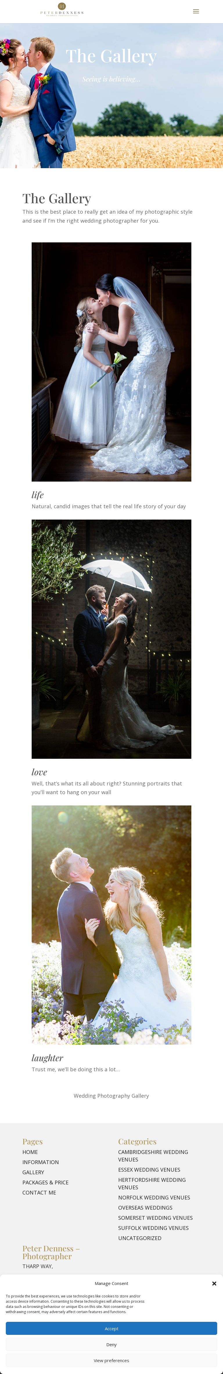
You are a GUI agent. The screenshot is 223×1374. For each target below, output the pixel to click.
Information (40, 1162)
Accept (111, 1328)
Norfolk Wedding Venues (154, 1197)
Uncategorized (139, 1238)
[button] (214, 1283)
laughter (47, 1057)
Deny (111, 1344)
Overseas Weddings (145, 1207)
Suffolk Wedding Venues (153, 1227)
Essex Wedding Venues (149, 1169)
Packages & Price (45, 1182)
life (38, 494)
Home (30, 1151)
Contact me (39, 1192)
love (39, 772)
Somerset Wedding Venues (155, 1217)
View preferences (111, 1360)
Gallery (33, 1172)
